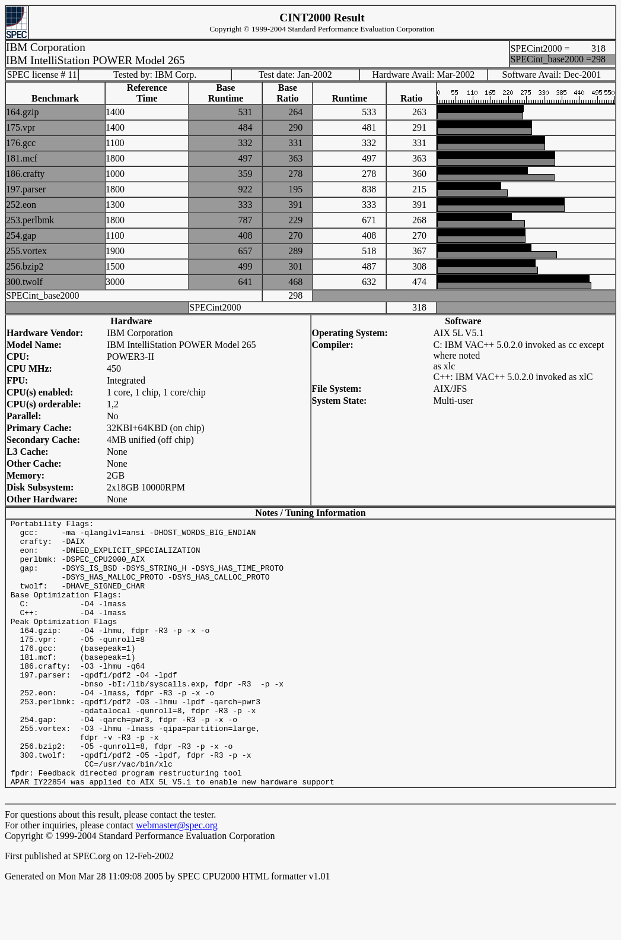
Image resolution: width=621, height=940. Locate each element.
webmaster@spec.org (177, 878)
